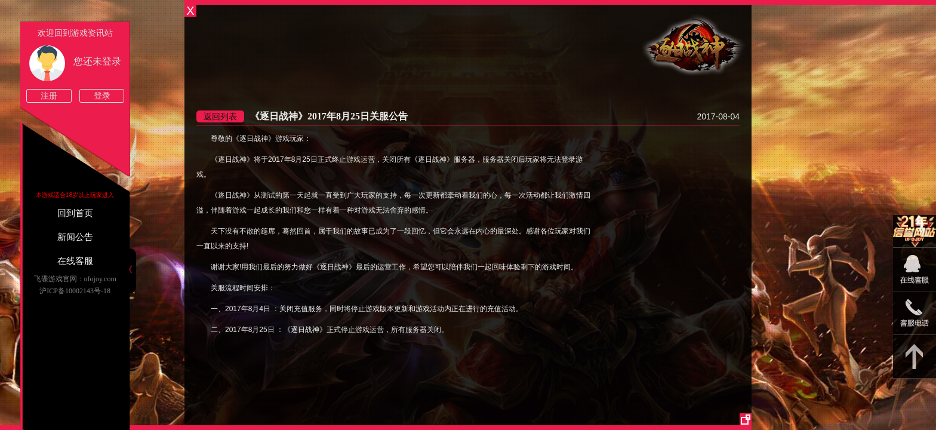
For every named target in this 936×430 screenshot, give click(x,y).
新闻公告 (75, 237)
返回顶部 (914, 357)
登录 (102, 95)
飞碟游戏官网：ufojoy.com (75, 279)
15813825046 (914, 313)
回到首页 (75, 213)
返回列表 (220, 116)
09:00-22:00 (914, 275)
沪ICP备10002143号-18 (74, 291)
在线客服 (75, 261)
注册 (49, 95)
